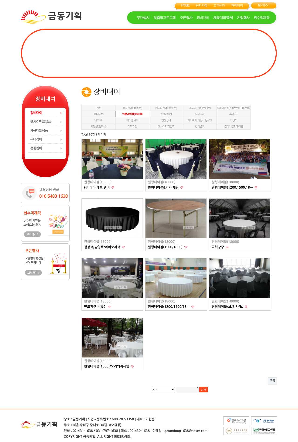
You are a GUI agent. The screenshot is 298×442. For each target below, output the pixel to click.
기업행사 (243, 18)
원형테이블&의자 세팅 (163, 187)
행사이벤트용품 (40, 121)
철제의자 (233, 114)
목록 (272, 380)
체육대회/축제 (223, 18)
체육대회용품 (39, 130)
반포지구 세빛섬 (95, 306)
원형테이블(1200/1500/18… (169, 306)
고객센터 (219, 5)
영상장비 (166, 120)
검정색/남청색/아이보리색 (102, 247)
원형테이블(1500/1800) (165, 247)
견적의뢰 (237, 5)
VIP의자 (98, 120)
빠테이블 (98, 114)
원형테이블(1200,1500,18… (233, 187)
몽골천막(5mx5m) (132, 108)
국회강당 (218, 247)
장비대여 (202, 18)
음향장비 (36, 148)
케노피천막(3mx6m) (166, 108)
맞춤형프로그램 (164, 18)
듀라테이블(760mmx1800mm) (233, 108)
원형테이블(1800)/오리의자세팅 (107, 366)
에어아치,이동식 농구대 (199, 120)
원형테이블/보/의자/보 (228, 306)
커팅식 (233, 120)
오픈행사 (186, 18)
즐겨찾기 (263, 5)
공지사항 (201, 5)
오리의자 (199, 114)
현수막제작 (262, 18)
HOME (185, 5)
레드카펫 (132, 126)
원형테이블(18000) (132, 114)
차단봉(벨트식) (98, 126)
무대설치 (143, 18)
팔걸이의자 (166, 114)
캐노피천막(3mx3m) (199, 108)
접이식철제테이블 (233, 126)
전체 (98, 108)
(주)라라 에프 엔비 (97, 187)
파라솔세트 (132, 120)
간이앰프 (199, 126)
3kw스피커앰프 (166, 126)
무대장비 (36, 139)
